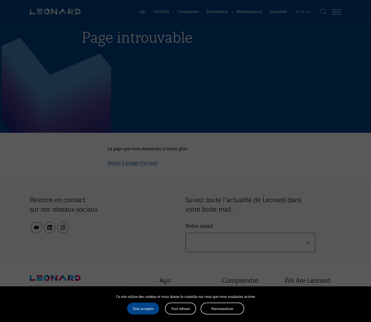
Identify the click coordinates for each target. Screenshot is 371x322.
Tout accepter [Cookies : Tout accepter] (143, 308)
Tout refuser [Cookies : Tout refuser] (180, 308)
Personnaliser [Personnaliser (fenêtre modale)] (222, 308)
